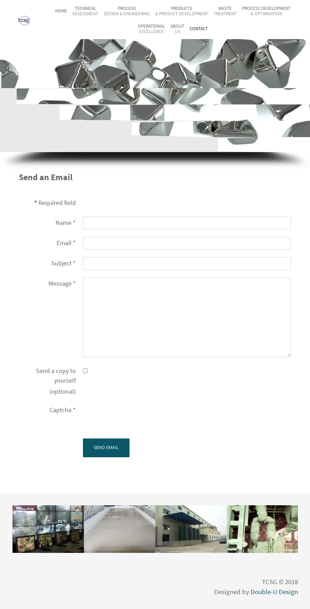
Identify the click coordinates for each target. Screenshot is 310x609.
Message (62, 283)
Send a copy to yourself (56, 375)
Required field (55, 203)
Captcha (62, 410)
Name (66, 223)
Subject (63, 263)
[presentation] (137, 417)
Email (66, 243)
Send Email (106, 447)
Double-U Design (274, 592)
